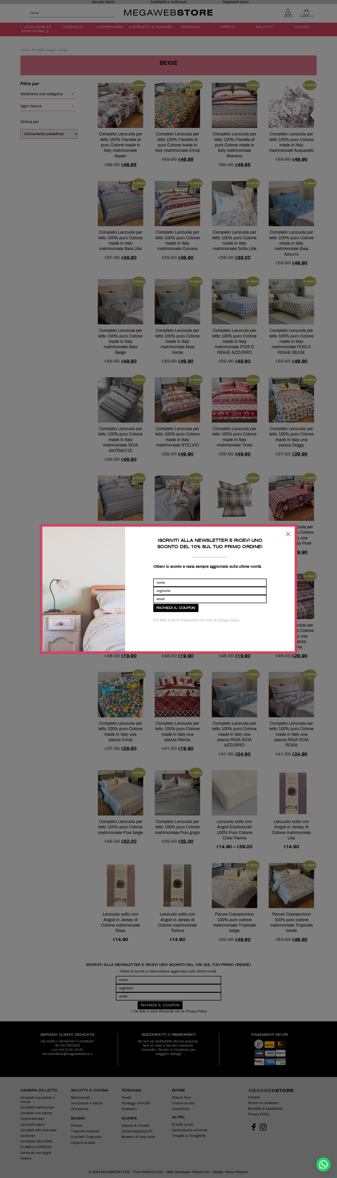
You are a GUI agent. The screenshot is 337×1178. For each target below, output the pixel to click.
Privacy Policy (228, 620)
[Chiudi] (288, 534)
